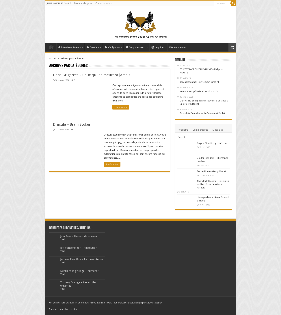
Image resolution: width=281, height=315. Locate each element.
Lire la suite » (121, 107)
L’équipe (157, 47)
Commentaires (200, 129)
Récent (181, 137)
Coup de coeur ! (136, 47)
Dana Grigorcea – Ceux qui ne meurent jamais (91, 75)
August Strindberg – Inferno (212, 143)
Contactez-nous (103, 3)
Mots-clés (218, 129)
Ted (62, 239)
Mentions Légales (83, 3)
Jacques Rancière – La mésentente (81, 259)
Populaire (183, 129)
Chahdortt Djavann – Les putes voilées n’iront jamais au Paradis (213, 184)
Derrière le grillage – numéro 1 (80, 271)
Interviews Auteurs (69, 47)
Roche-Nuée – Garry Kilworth (212, 171)
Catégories (112, 47)
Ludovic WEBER (154, 302)
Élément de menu (178, 47)
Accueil (51, 47)
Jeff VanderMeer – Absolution (78, 247)
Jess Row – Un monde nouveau (79, 236)
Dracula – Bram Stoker (71, 124)
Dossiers (93, 47)
